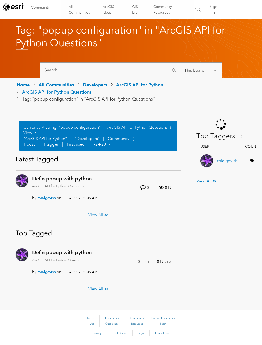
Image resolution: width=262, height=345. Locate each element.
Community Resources (162, 9)
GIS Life (135, 9)
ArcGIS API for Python (139, 84)
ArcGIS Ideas (108, 9)
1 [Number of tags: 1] (257, 160)
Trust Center (119, 333)
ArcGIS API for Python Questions (57, 92)
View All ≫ (98, 214)
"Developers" (87, 138)
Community (40, 7)
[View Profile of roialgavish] (46, 198)
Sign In (213, 9)
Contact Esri (162, 333)
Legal (141, 333)
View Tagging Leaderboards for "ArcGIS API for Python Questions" (221, 136)
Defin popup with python (62, 178)
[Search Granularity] (200, 70)
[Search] (111, 70)
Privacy (97, 333)
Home (23, 84)
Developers (95, 84)
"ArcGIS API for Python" (45, 138)
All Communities (79, 9)
